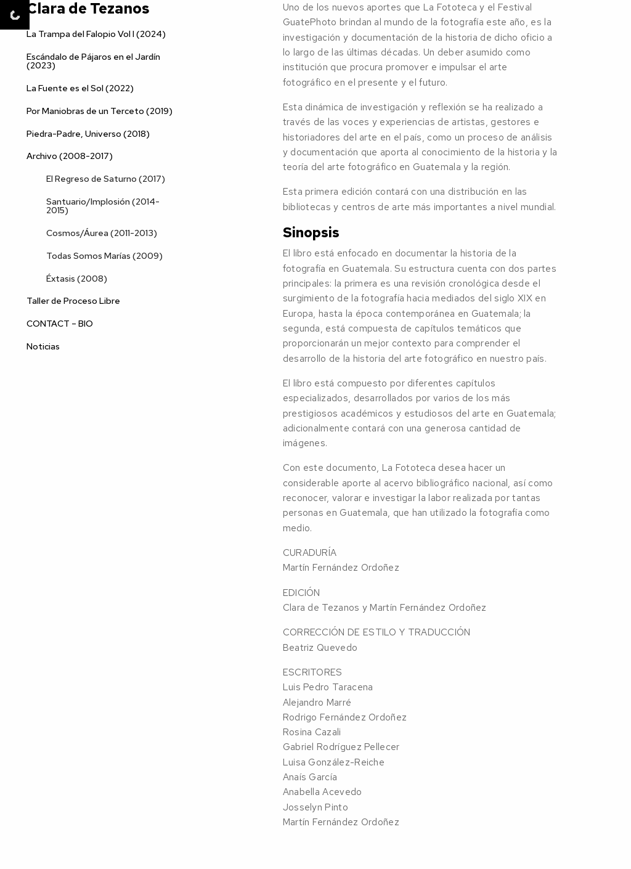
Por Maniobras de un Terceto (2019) (99, 110)
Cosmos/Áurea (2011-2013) (101, 233)
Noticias (43, 346)
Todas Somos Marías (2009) (104, 255)
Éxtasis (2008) (76, 278)
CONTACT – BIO (59, 323)
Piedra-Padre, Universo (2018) (88, 133)
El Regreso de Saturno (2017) (105, 178)
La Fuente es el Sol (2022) (80, 88)
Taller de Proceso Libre (73, 300)
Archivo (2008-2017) (69, 155)
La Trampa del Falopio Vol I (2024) (96, 33)
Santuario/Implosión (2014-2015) (103, 205)
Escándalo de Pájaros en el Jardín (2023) (93, 61)
